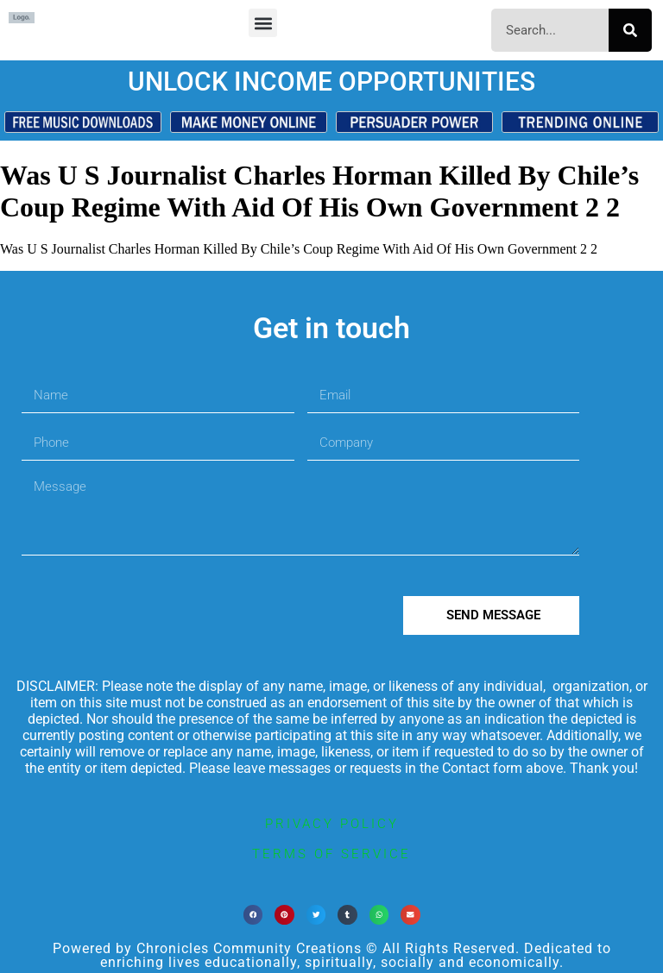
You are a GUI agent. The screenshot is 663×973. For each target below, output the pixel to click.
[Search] (630, 30)
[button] (263, 23)
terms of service (331, 854)
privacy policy (332, 824)
